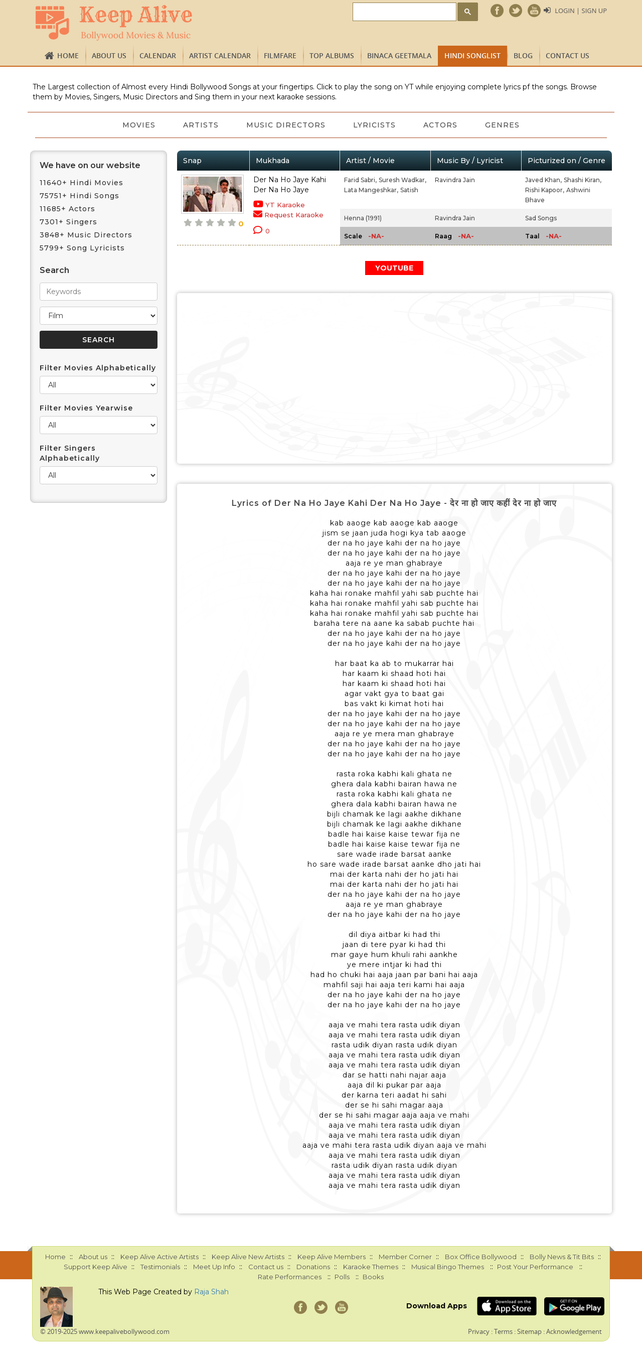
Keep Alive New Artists (248, 1257)
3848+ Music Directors (86, 234)
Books (373, 1277)
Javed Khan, (543, 180)
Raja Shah (211, 1291)
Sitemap (529, 1331)
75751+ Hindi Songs (79, 195)
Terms (503, 1331)
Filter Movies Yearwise (86, 408)
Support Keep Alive (95, 1267)
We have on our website (90, 165)
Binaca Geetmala (399, 55)
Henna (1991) (363, 218)
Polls (342, 1277)
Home (68, 55)
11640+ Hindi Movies (81, 182)
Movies (137, 124)
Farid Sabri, (360, 180)
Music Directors (286, 124)
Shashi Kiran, (582, 180)
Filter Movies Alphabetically (98, 367)
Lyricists (375, 124)
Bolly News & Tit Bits (562, 1257)
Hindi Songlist (472, 55)
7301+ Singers (68, 221)
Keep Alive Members (331, 1257)
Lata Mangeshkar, (371, 190)
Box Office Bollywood (481, 1257)
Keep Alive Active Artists (159, 1257)
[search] (403, 12)
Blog (523, 55)
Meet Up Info (214, 1267)
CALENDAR (157, 55)
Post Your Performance (535, 1267)
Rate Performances (290, 1277)
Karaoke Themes (370, 1267)
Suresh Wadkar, (402, 180)
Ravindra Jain (455, 180)
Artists (200, 124)
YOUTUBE (394, 268)
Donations (313, 1267)
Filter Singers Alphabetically (70, 453)
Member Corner (405, 1257)
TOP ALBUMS (331, 55)
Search (54, 270)
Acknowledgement (574, 1331)
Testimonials (160, 1267)
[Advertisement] (394, 378)
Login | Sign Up (581, 10)
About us (109, 55)
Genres (504, 124)
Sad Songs (541, 218)
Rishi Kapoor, (544, 190)
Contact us (567, 55)
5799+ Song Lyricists (82, 247)
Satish (409, 190)
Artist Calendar (220, 55)
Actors (441, 124)
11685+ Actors (67, 208)
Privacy (479, 1331)
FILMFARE (280, 55)
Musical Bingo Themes (447, 1267)
